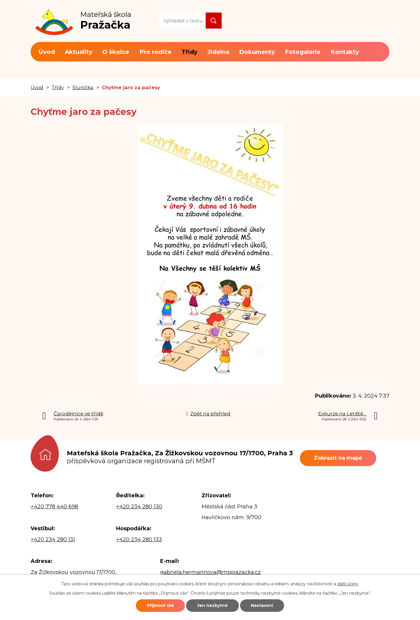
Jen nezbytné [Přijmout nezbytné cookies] (212, 605)
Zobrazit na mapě (338, 458)
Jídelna (218, 51)
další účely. (348, 583)
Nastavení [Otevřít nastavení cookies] (263, 605)
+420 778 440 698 (54, 506)
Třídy (189, 51)
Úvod (46, 51)
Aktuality (78, 51)
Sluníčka (82, 87)
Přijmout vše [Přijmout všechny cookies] (159, 605)
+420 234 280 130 (139, 506)
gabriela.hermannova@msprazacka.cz (210, 572)
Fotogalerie (303, 51)
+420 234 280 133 (139, 539)
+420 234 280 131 (53, 539)
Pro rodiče (155, 51)
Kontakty (345, 51)
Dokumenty (257, 51)
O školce (115, 51)
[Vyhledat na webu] (182, 21)
